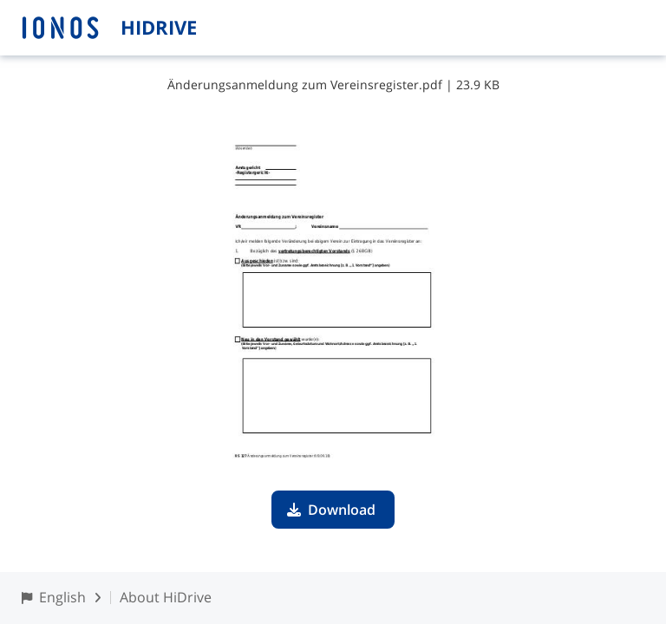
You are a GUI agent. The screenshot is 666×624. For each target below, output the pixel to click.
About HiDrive (166, 597)
